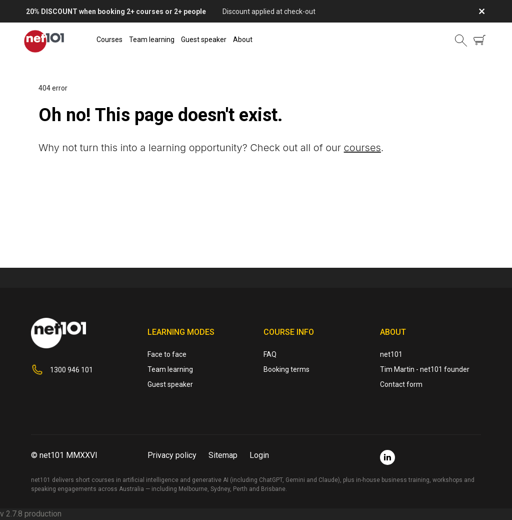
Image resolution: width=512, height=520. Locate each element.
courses (362, 148)
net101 (391, 354)
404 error (53, 88)
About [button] (242, 40)
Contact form (401, 384)
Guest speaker (203, 40)
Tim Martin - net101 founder (425, 369)
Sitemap (223, 455)
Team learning (151, 40)
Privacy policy (172, 455)
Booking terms (287, 369)
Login (259, 455)
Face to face (167, 354)
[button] (461, 40)
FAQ (270, 354)
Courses (109, 40)
